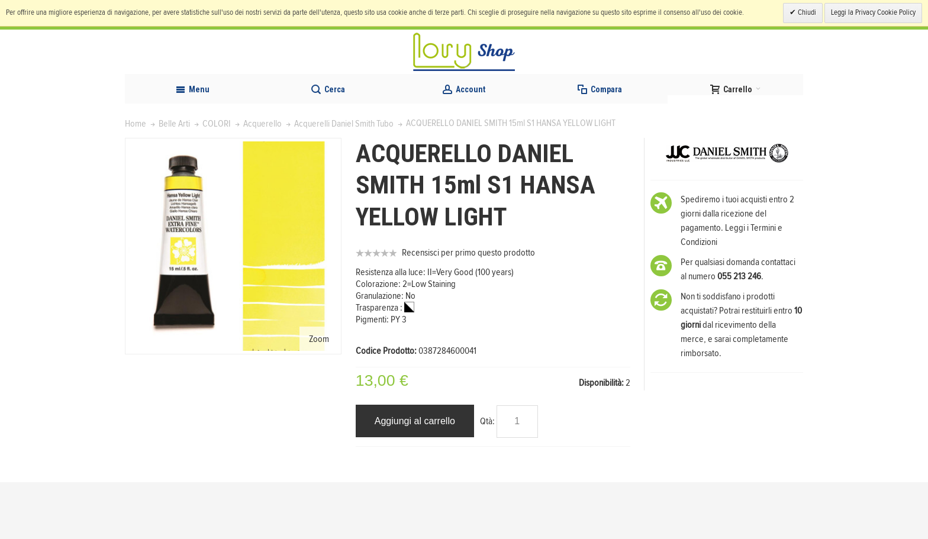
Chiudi (806, 13)
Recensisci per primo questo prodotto (468, 309)
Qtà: (487, 477)
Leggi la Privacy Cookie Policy (873, 13)
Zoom (319, 395)
